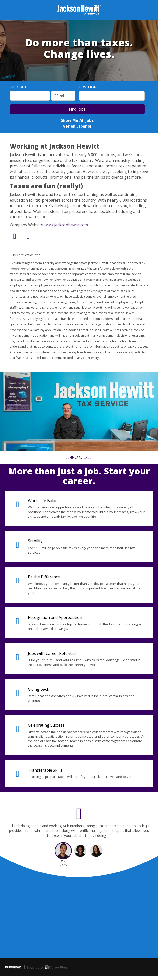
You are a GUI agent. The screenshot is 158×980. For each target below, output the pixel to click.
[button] (67, 457)
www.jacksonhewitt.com (66, 224)
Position (88, 87)
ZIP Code (18, 87)
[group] (79, 411)
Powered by (47, 967)
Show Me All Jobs (77, 120)
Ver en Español (77, 126)
